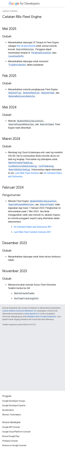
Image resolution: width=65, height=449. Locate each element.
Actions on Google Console (14, 445)
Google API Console (11, 427)
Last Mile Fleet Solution (27, 173)
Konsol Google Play (10, 436)
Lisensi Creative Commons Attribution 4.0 (19, 311)
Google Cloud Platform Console (16, 432)
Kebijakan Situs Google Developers (41, 316)
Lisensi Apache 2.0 (31, 314)
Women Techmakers (11, 414)
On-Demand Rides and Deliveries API (32, 227)
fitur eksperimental (26, 46)
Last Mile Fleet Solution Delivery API (32, 232)
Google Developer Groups (13, 401)
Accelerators (8, 410)
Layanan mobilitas (9, 11)
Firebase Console (10, 441)
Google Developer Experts (13, 405)
